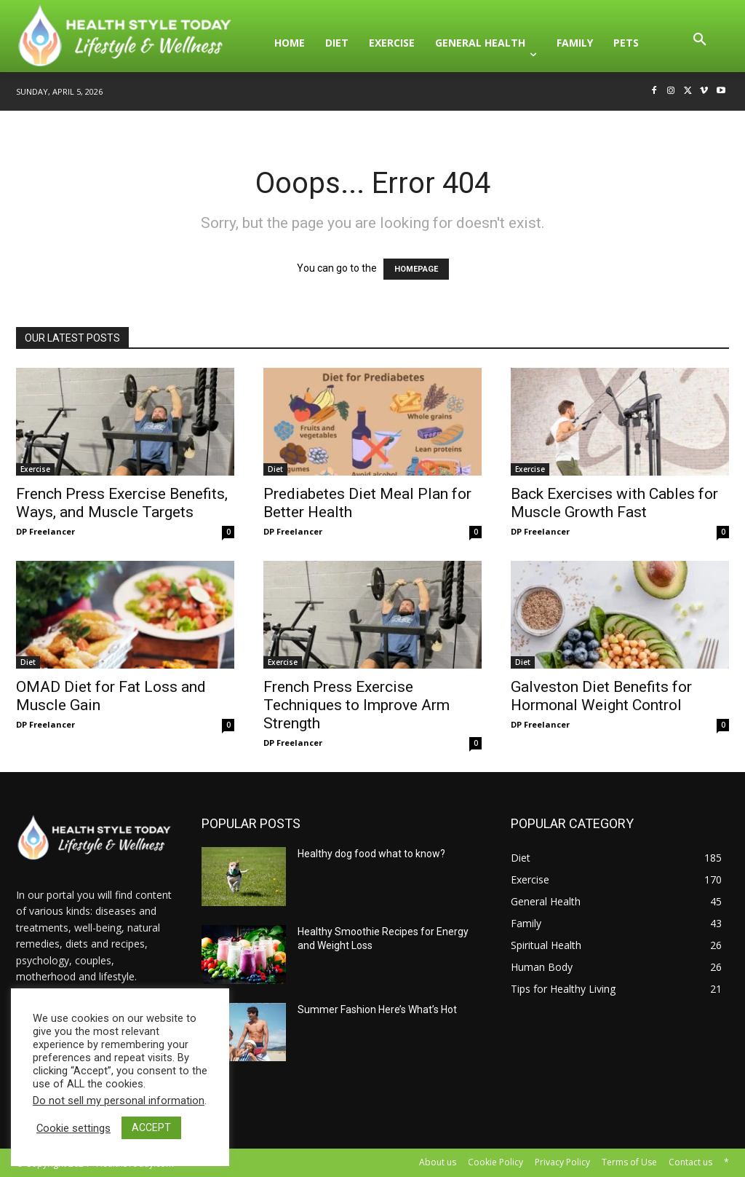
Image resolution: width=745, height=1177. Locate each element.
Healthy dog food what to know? (371, 853)
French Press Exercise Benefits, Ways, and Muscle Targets (122, 503)
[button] (700, 43)
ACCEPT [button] (151, 1127)
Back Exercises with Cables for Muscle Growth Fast (614, 503)
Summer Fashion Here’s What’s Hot (377, 1009)
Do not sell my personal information (118, 1100)
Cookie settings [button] (73, 1128)
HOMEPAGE (416, 269)
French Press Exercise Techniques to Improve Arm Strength (356, 705)
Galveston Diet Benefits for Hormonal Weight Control (601, 696)
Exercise (35, 469)
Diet (275, 469)
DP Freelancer (45, 531)
